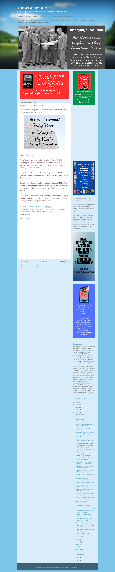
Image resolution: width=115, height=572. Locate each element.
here (40, 112)
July (77, 539)
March (78, 549)
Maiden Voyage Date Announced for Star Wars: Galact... (85, 424)
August (78, 536)
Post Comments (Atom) (34, 266)
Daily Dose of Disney (36, 209)
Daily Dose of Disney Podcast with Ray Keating (49, 110)
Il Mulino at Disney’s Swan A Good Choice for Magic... (84, 462)
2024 (76, 404)
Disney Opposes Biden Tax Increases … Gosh (84, 519)
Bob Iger (26, 209)
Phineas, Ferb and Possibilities (85, 482)
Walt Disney (49, 211)
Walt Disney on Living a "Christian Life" (83, 502)
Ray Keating (34, 211)
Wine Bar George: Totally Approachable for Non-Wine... (85, 479)
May (77, 544)
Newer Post (24, 262)
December (79, 414)
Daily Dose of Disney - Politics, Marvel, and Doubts (85, 470)
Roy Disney (41, 211)
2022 (76, 409)
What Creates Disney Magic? (84, 432)
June (78, 542)
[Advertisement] (84, 133)
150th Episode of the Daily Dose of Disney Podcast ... (85, 458)
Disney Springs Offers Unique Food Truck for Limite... (84, 446)
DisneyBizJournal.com (32, 8)
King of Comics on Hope (83, 505)
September (79, 422)
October (78, 419)
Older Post (64, 262)
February (79, 552)
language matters (25, 211)
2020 (76, 557)
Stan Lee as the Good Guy (83, 533)
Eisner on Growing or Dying (84, 523)
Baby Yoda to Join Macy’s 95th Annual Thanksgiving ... (85, 498)
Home (44, 262)
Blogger (75, 567)
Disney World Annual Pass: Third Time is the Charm (85, 511)
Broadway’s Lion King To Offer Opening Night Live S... (84, 485)
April (77, 547)
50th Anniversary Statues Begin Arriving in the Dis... (85, 493)
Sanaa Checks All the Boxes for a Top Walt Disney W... (85, 466)
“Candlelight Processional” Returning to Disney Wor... (84, 454)
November (79, 417)
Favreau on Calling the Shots (84, 443)
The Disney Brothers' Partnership (85, 508)
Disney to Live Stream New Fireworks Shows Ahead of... (85, 439)
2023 (76, 407)
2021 (76, 412)
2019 (76, 560)
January (78, 554)
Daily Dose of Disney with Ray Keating (54, 209)
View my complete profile (80, 398)
